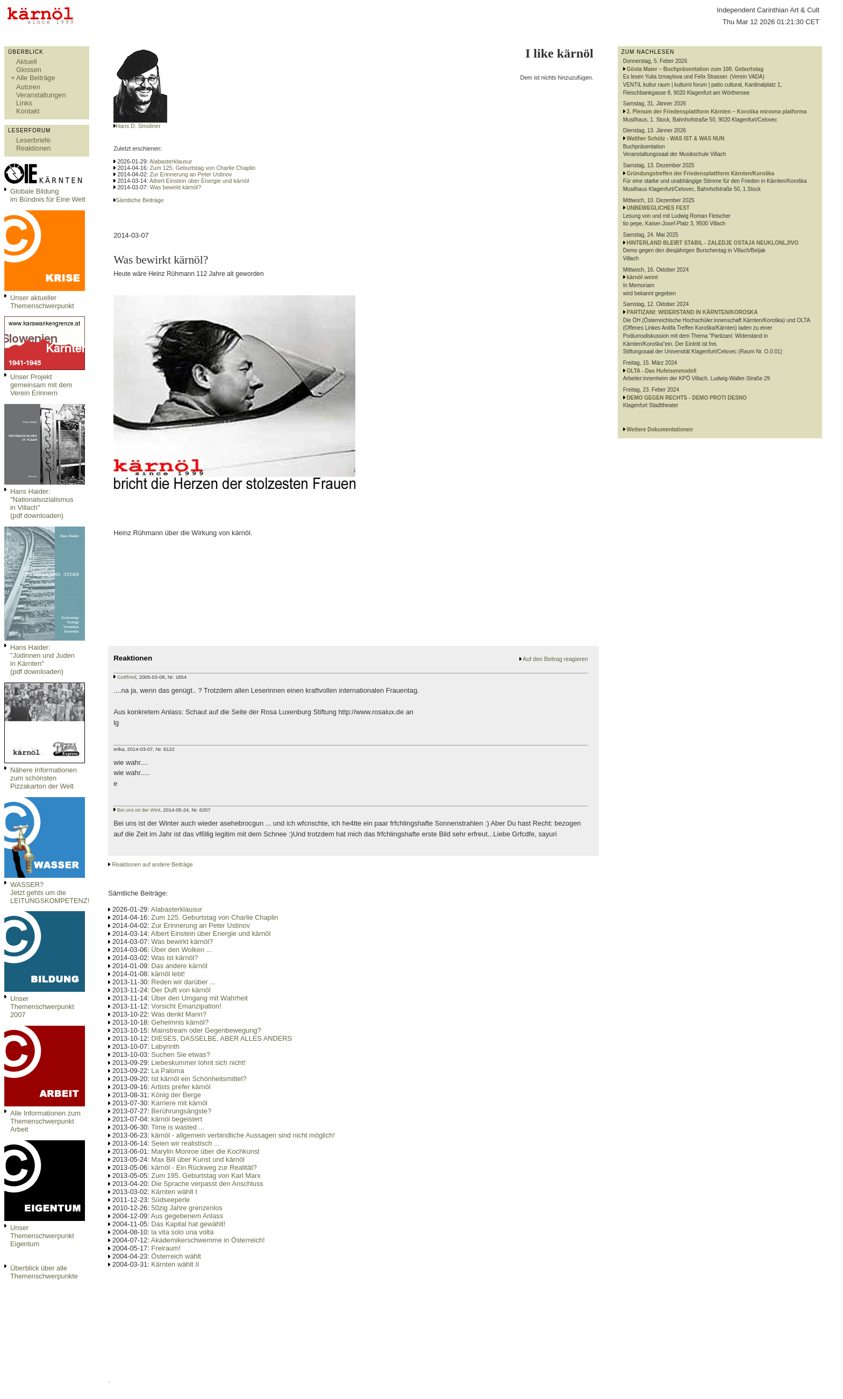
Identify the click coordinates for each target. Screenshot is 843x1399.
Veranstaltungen (41, 95)
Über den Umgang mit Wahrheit (199, 998)
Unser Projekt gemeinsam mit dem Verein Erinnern (41, 385)
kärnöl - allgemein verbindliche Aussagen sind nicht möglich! (242, 1135)
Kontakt (27, 111)
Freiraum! (166, 1248)
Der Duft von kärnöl (180, 990)
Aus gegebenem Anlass (187, 1216)
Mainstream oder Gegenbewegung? (206, 1030)
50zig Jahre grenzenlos (186, 1208)
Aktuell (26, 62)
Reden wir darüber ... (183, 982)
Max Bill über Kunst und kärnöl (198, 1159)
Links (24, 103)
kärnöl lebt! (168, 974)
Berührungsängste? (181, 1111)
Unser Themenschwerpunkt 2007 (42, 1007)
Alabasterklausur (170, 161)
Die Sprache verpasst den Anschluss (207, 1184)
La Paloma (167, 1071)
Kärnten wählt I (174, 1192)
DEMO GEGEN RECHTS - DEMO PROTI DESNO (687, 398)
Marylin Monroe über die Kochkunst (205, 1151)
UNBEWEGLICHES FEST (658, 208)
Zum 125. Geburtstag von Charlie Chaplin (203, 168)
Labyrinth (165, 1046)
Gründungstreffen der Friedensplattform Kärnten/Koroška (700, 173)
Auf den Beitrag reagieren (555, 659)
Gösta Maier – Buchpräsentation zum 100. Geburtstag (695, 69)
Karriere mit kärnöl (179, 1103)
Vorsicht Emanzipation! (186, 1006)
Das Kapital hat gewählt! (188, 1224)
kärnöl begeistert (176, 1119)
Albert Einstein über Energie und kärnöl (199, 180)
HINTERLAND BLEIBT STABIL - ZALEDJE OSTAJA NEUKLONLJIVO (713, 243)
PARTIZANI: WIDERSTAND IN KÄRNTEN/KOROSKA (692, 312)
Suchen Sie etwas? (180, 1054)
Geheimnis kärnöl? (180, 1022)
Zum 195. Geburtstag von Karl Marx (205, 1175)
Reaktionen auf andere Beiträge (152, 864)
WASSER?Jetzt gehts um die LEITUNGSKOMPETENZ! (49, 892)
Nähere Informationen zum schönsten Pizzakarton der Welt (43, 778)
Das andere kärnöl (179, 966)
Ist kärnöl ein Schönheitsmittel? (198, 1079)
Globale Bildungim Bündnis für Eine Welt (47, 195)
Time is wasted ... (177, 1127)
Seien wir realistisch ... (185, 1143)
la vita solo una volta (182, 1232)
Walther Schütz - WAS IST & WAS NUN (676, 138)
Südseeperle (170, 1200)
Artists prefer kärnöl (181, 1087)
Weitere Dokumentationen (660, 429)
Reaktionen (33, 148)
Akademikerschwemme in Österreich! (208, 1240)
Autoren (28, 87)
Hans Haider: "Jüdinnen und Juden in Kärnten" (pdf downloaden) (42, 659)
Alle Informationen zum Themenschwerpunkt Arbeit (45, 1121)
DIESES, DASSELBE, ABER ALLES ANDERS (221, 1038)
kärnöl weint (642, 277)
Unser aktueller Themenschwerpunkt (42, 302)
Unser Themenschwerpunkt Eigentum (42, 1236)
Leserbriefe (33, 140)
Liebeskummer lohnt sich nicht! (198, 1063)
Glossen (28, 70)
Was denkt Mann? (178, 1014)
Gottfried (127, 677)
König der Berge (176, 1095)
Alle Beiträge (35, 78)
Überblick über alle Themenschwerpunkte (44, 1272)
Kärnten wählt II (175, 1264)
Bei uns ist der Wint (138, 810)
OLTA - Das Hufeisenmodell (662, 371)
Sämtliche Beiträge (139, 200)
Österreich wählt (176, 1256)
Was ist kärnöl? (174, 958)
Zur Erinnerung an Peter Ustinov (191, 174)
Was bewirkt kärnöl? (176, 187)
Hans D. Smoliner (138, 126)
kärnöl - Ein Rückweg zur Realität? (203, 1167)
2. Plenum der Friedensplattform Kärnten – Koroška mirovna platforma (717, 112)
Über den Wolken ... (181, 950)
